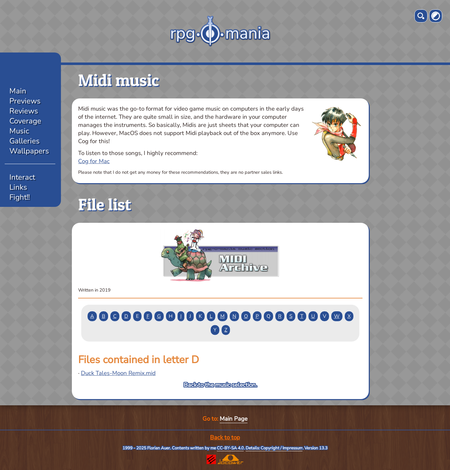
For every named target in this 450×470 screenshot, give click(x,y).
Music (19, 131)
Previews (25, 101)
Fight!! (19, 197)
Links (18, 187)
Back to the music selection (220, 385)
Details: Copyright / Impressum (274, 448)
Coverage (25, 121)
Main (17, 91)
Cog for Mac (94, 161)
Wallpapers (29, 151)
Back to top (225, 437)
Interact (22, 177)
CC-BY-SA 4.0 (230, 448)
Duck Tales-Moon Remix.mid (118, 373)
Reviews (23, 111)
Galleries (24, 141)
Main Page (234, 419)
